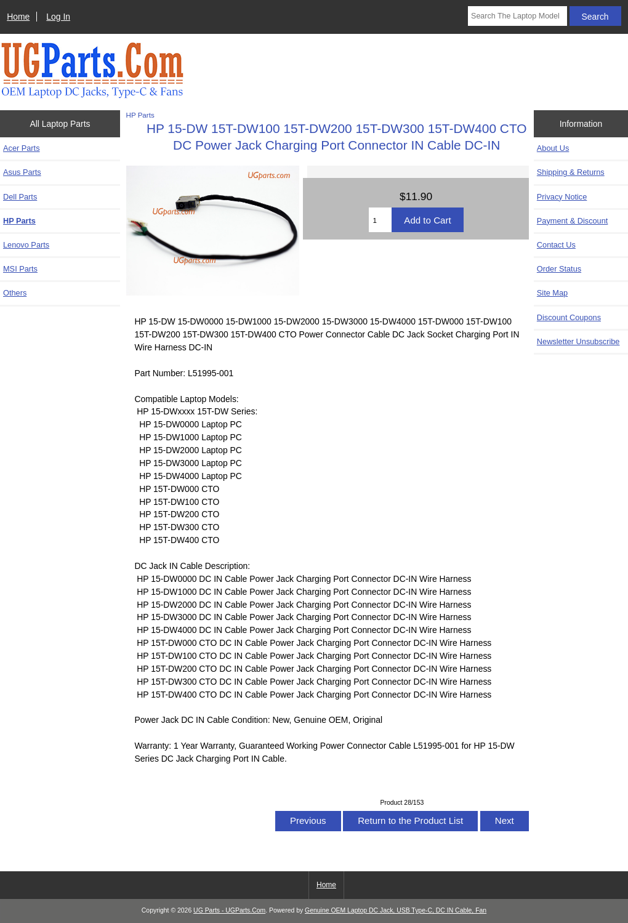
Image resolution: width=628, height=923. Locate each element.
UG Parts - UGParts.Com (229, 910)
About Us (553, 148)
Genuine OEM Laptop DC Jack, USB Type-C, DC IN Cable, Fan (395, 910)
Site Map (552, 292)
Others (14, 292)
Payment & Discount (572, 220)
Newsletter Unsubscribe (578, 341)
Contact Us (556, 244)
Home (18, 17)
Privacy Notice (562, 196)
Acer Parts (21, 148)
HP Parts (140, 115)
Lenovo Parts (26, 244)
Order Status (559, 268)
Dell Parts (20, 196)
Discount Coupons (569, 317)
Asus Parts (22, 172)
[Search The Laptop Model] (517, 16)
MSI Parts (20, 268)
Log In (58, 17)
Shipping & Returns (571, 172)
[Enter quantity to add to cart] (380, 220)
